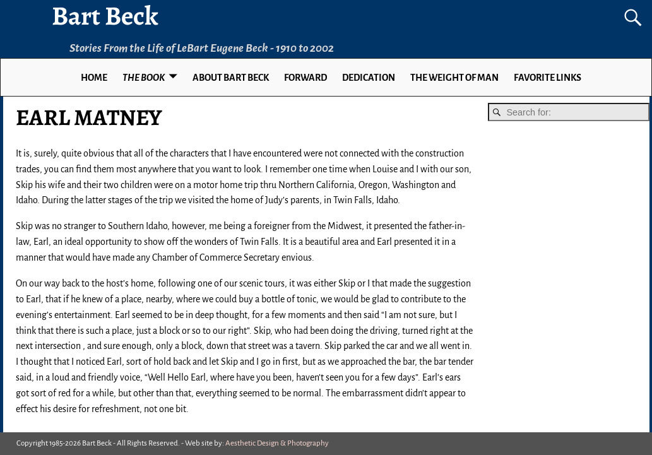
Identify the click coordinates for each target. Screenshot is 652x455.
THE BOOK (143, 78)
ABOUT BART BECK (231, 78)
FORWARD (305, 78)
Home (94, 78)
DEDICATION (368, 78)
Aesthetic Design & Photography (277, 443)
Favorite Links (547, 78)
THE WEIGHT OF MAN (454, 78)
